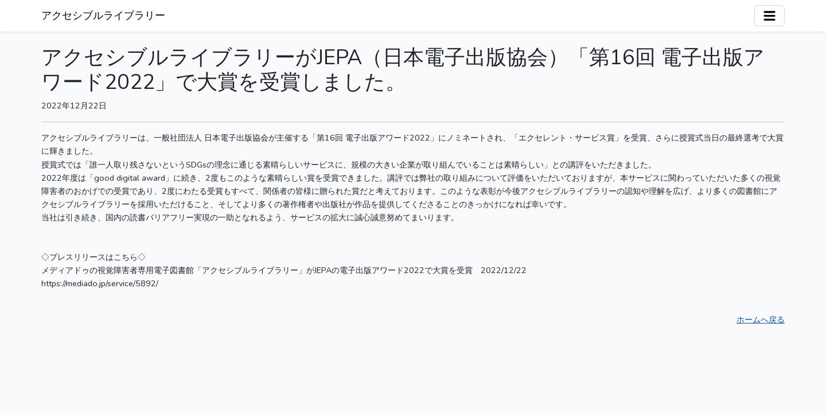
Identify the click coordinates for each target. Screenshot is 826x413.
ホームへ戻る (761, 319)
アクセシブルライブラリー (103, 15)
